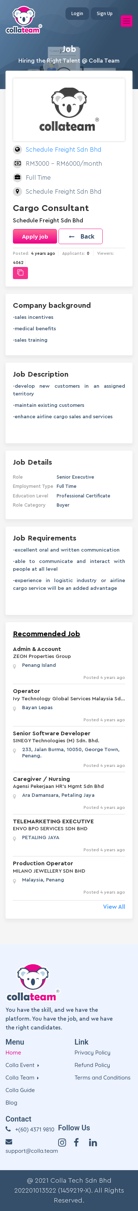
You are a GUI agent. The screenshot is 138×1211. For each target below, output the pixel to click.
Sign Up (105, 13)
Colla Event (21, 1065)
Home (13, 1052)
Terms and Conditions (103, 1077)
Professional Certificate (83, 495)
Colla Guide (20, 1090)
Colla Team (21, 1077)
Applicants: (73, 253)
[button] (81, 236)
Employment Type (33, 486)
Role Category (29, 505)
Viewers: (105, 253)
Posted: (21, 253)
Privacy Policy (93, 1052)
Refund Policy (92, 1065)
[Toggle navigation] (126, 21)
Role (18, 477)
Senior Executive (75, 477)
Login (77, 13)
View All (114, 907)
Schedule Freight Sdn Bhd (64, 150)
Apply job (35, 236)
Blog (11, 1102)
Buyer (63, 505)
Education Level (30, 495)
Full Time (67, 486)
